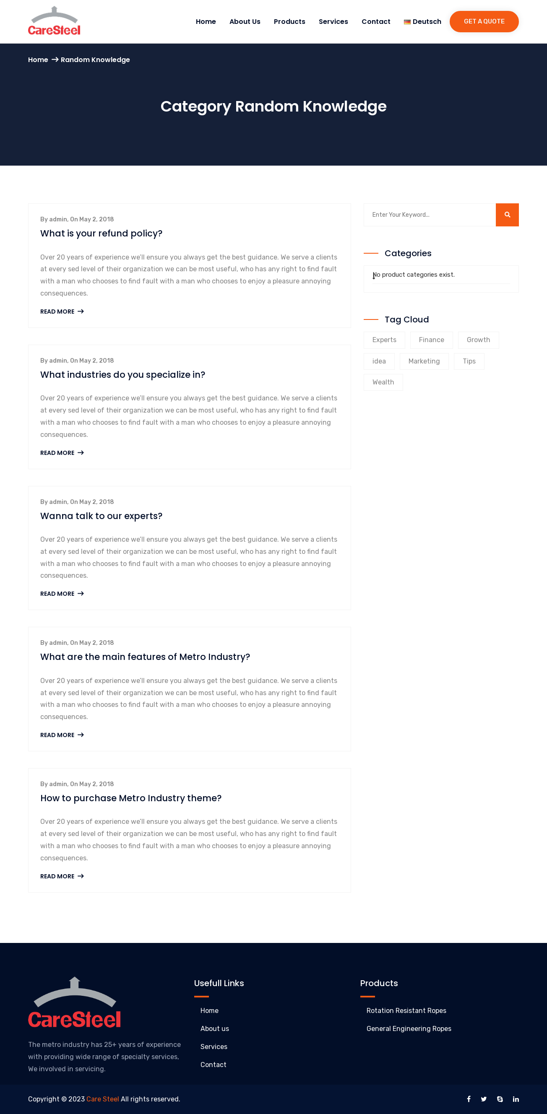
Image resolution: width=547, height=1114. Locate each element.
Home (206, 21)
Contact (376, 21)
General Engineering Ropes (409, 1029)
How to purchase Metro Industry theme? (131, 798)
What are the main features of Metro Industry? (145, 657)
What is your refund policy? (101, 233)
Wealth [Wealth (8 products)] (383, 382)
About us (244, 21)
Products (289, 21)
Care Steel (102, 1099)
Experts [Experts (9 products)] (384, 340)
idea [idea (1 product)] (379, 361)
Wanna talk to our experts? (101, 516)
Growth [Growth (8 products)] (478, 340)
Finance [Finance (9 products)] (431, 340)
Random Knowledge (95, 60)
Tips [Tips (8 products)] (469, 361)
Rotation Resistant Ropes (406, 1011)
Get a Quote (484, 21)
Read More (61, 311)
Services (333, 21)
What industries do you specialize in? (123, 375)
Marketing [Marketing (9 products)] (424, 361)
